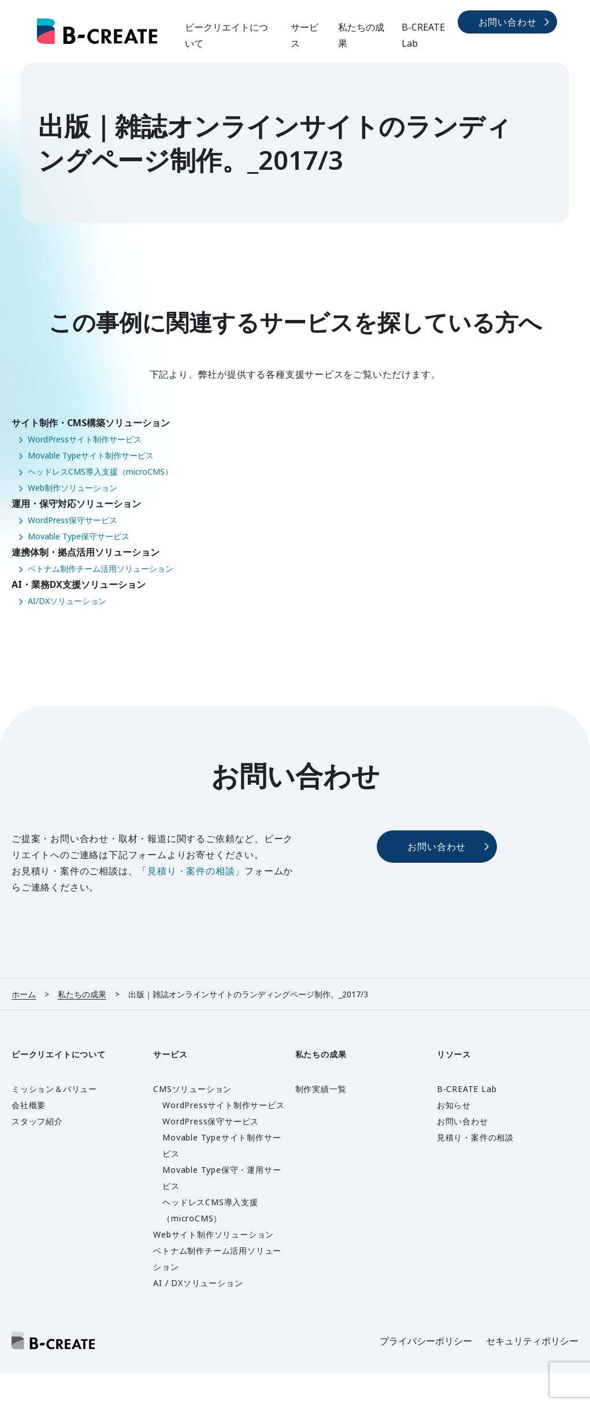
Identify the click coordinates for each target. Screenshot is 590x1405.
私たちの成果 (361, 35)
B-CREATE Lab (423, 35)
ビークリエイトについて (226, 35)
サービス (304, 35)
